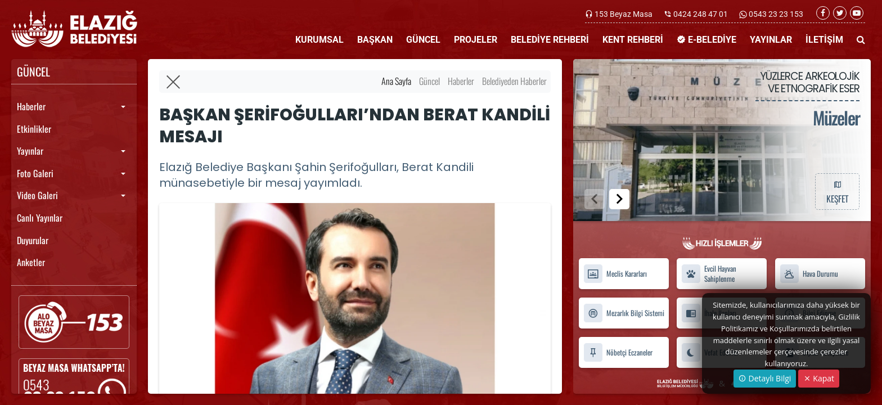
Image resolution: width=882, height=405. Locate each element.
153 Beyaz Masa (623, 14)
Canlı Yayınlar (39, 217)
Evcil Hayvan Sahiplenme (708, 274)
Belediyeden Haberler (514, 81)
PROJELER (475, 39)
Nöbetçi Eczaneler (617, 352)
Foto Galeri (35, 173)
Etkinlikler (34, 129)
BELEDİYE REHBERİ (550, 39)
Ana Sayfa (396, 81)
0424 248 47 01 (700, 14)
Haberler (31, 106)
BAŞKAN (375, 39)
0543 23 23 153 (775, 14)
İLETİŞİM (824, 39)
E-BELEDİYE (706, 39)
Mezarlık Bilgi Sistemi (623, 313)
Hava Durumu (809, 274)
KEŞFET (837, 191)
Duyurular (32, 240)
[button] (619, 199)
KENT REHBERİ (632, 39)
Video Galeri (37, 195)
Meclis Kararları (615, 274)
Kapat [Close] (818, 378)
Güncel (429, 81)
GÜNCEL (423, 39)
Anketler (31, 262)
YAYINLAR (771, 39)
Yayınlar (30, 151)
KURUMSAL (319, 39)
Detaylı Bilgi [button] (765, 378)
